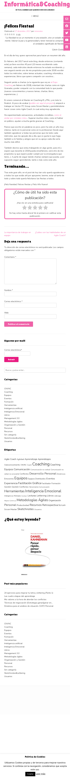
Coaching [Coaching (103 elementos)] (41, 464)
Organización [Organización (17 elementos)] (55, 500)
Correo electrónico (13, 301)
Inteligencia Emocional (14, 411)
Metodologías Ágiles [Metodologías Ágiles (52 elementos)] (32, 500)
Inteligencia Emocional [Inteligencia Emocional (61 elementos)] (43, 491)
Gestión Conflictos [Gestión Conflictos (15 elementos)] (20, 487)
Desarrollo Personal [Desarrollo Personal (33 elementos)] (42, 473)
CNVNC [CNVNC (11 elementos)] (23, 465)
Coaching (8, 392)
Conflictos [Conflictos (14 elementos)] (24, 474)
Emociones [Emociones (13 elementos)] (9, 478)
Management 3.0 (11, 418)
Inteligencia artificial (13, 408)
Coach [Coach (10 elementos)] (29, 465)
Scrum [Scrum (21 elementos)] (61, 505)
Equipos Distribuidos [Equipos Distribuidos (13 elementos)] (37, 478)
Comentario (10, 257)
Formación (9, 401)
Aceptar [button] (30, 774)
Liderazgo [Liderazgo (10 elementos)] (57, 496)
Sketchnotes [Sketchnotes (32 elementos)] (26, 509)
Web (6, 312)
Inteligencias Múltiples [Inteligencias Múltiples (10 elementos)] (12, 496)
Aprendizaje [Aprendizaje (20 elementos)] (31, 459)
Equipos (7, 395)
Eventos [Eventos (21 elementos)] (50, 478)
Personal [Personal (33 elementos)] (10, 505)
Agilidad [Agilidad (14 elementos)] (20, 459)
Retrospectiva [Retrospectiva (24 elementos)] (50, 505)
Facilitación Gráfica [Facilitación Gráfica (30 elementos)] (29, 483)
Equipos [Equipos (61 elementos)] (20, 478)
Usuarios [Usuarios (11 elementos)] (38, 509)
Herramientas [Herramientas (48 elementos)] (14, 491)
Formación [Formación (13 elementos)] (56, 483)
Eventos (8, 398)
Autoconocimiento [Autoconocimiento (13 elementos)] (12, 464)
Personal (8, 428)
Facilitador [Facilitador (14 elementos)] (46, 483)
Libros (7, 415)
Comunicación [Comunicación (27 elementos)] (22, 469)
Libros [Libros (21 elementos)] (50, 495)
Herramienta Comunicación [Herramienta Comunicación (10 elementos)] (39, 487)
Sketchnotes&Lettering (14, 438)
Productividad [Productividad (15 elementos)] (23, 505)
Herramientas (10, 405)
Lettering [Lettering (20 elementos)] (41, 495)
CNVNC (7, 388)
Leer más (40, 773)
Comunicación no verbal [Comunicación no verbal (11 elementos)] (40, 469)
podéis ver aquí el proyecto (42, 103)
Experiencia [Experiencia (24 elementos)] (11, 483)
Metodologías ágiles (13, 421)
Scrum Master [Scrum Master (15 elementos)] (10, 509)
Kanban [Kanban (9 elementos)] (24, 496)
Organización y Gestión (14, 425)
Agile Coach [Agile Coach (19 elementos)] (10, 459)
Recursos (8, 431)
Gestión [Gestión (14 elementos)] (7, 487)
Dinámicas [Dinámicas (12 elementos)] (61, 474)
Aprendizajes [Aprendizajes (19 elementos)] (44, 459)
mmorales (38, 31)
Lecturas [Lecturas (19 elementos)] (32, 495)
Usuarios (8, 441)
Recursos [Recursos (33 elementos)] (36, 505)
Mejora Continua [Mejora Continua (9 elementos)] (10, 501)
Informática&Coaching (37, 4)
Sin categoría (10, 434)
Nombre (8, 290)
